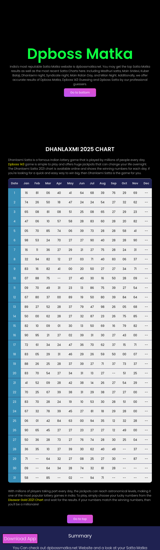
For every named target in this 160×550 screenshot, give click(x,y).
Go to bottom (80, 92)
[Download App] (20, 539)
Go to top (80, 519)
